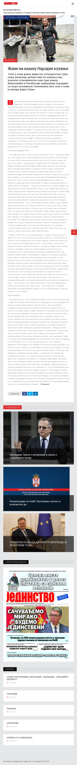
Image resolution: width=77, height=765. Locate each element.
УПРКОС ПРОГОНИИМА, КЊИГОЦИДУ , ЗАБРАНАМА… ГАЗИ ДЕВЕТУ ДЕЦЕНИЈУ (37, 678)
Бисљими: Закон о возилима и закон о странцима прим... (33, 456)
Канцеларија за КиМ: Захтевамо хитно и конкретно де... (35, 503)
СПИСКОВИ (12, 694)
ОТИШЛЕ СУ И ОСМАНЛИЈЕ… (20, 737)
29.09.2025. (13, 726)
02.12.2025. (13, 697)
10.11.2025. (12, 712)
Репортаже (22, 17)
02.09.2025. (13, 741)
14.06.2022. (11, 60)
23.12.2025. (13, 683)
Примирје (11, 708)
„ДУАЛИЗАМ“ (13, 723)
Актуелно (10, 17)
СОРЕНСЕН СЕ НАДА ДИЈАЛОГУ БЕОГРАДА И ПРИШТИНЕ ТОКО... (38, 544)
